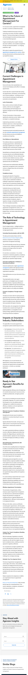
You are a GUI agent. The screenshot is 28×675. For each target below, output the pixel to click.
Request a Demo (14, 59)
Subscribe (14, 645)
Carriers (16, 12)
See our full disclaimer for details (13, 605)
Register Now (7, 1)
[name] (14, 636)
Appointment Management (8, 12)
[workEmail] (14, 640)
